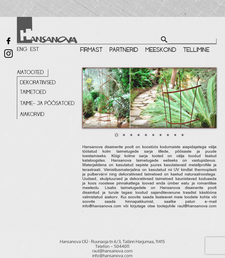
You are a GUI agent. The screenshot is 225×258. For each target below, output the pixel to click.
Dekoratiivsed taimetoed (38, 87)
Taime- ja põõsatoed (47, 103)
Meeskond (160, 50)
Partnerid (123, 50)
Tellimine (196, 50)
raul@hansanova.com (197, 206)
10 (182, 135)
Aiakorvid (32, 114)
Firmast (91, 50)
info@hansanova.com (101, 206)
